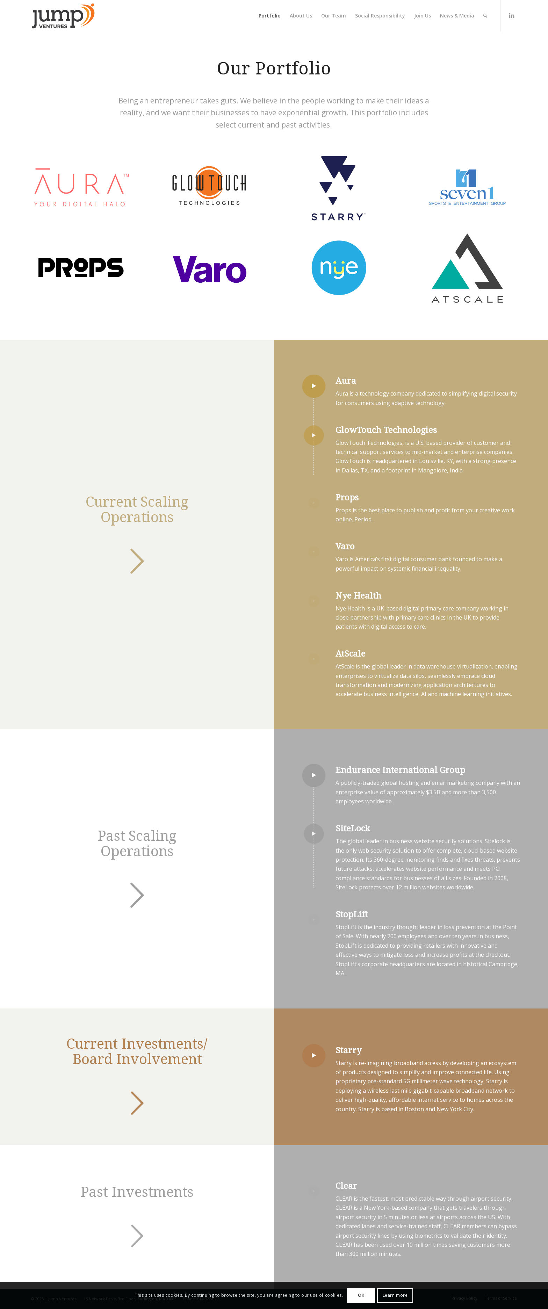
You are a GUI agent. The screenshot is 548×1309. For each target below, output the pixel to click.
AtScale (351, 654)
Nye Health (358, 596)
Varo (345, 546)
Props (347, 497)
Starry (348, 1050)
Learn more (395, 1295)
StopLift (352, 914)
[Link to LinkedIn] (511, 15)
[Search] (485, 15)
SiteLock (353, 828)
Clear (346, 1186)
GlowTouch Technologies (386, 430)
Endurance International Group (400, 770)
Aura (346, 381)
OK (361, 1295)
